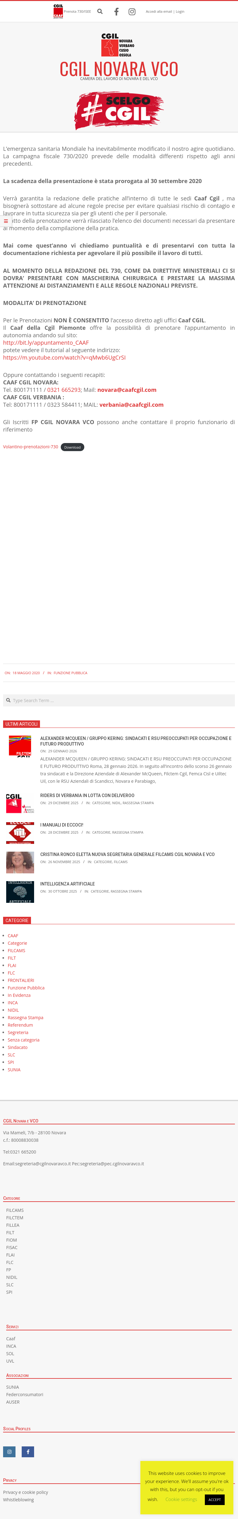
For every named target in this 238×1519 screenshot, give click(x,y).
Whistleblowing (18, 1500)
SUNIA (14, 1070)
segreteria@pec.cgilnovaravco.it (112, 1164)
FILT (12, 958)
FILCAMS (120, 861)
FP (8, 1270)
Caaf (10, 1339)
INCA (13, 1003)
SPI (11, 1062)
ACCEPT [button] (215, 1499)
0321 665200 (23, 1152)
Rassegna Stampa (138, 802)
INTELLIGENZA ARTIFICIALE (67, 883)
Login (180, 11)
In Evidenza (19, 995)
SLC (11, 1055)
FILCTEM (14, 1218)
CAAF (13, 936)
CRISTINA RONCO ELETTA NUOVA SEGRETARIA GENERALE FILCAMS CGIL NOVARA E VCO (127, 854)
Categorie (101, 802)
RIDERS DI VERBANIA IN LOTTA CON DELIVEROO (87, 795)
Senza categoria (24, 1040)
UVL (10, 1361)
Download (72, 447)
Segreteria (18, 1032)
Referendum (20, 1025)
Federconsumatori (24, 1394)
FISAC (11, 1247)
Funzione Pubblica (70, 672)
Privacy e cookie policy (25, 1492)
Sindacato (18, 1047)
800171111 (28, 389)
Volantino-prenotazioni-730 (30, 447)
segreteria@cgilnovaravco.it (43, 1164)
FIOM (11, 1240)
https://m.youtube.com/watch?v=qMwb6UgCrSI (64, 357)
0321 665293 (64, 389)
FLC (11, 973)
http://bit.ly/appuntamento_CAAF (46, 342)
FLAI (12, 965)
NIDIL (116, 802)
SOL (10, 1353)
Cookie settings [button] (181, 1499)
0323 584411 (64, 404)
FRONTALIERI (21, 980)
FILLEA (12, 1225)
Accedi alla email (159, 11)
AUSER (13, 1402)
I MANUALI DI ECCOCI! (61, 824)
